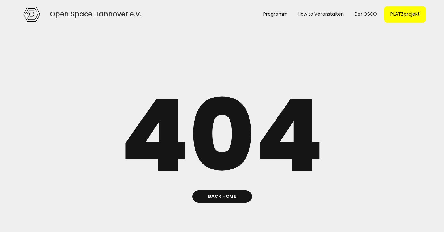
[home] (31, 14)
